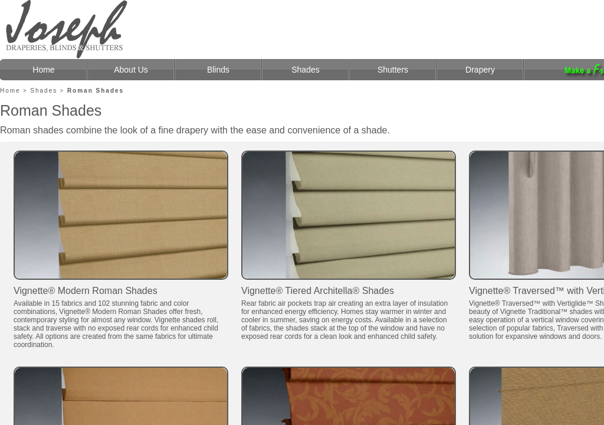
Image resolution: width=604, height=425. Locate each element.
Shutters (393, 69)
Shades (305, 69)
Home (43, 69)
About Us (131, 69)
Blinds (218, 69)
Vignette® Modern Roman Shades (85, 291)
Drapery (480, 69)
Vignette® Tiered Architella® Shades (317, 291)
